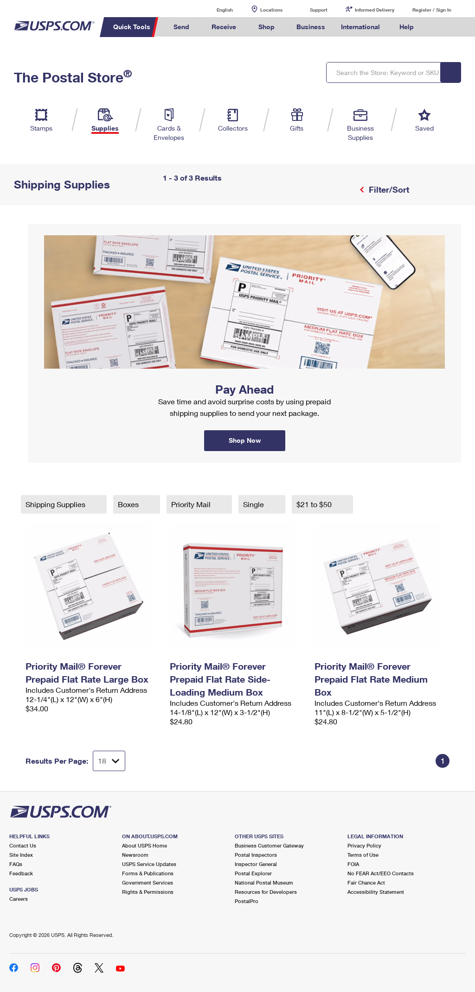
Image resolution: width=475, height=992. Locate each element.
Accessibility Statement (375, 892)
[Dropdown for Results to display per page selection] (109, 761)
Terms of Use (363, 855)
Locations (271, 10)
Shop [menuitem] (266, 27)
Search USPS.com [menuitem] (437, 27)
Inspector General (256, 864)
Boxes (129, 504)
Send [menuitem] (181, 27)
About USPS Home (144, 845)
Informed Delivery (374, 10)
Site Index (21, 855)
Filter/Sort (387, 189)
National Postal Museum (264, 882)
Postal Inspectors (256, 855)
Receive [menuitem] (224, 27)
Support (318, 10)
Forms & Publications (147, 873)
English (215, 9)
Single (254, 504)
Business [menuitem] (310, 27)
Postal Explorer (253, 873)
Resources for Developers (266, 892)
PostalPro (246, 901)
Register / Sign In (431, 10)
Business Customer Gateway (269, 845)
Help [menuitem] (406, 27)
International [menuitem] (360, 27)
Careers (18, 899)
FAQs (15, 864)
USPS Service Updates (149, 864)
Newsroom (135, 855)
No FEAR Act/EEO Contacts (380, 873)
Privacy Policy (364, 845)
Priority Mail (191, 504)
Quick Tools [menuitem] (131, 27)
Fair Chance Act (366, 882)
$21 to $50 (315, 504)
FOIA (353, 864)
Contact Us (22, 845)
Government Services (147, 882)
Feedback (21, 873)
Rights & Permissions (147, 892)
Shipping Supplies (56, 504)
